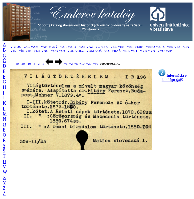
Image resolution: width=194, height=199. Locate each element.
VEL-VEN (117, 47)
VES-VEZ (174, 47)
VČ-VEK (101, 47)
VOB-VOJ (58, 51)
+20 (88, 63)
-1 (42, 63)
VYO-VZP (164, 51)
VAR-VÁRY (68, 47)
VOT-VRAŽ (112, 51)
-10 (29, 63)
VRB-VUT (130, 51)
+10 (82, 63)
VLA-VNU (41, 51)
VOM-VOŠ (94, 51)
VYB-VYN (147, 51)
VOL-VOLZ (75, 51)
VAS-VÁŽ (86, 47)
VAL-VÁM (30, 47)
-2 (38, 63)
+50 (95, 63)
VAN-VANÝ (49, 47)
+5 (76, 63)
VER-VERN (135, 47)
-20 (22, 63)
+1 (65, 63)
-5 (33, 63)
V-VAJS (15, 47)
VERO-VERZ (155, 47)
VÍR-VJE (25, 51)
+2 (71, 63)
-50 (16, 63)
